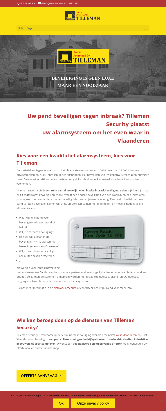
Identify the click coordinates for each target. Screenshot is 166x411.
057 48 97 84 (27, 3)
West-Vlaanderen (126, 335)
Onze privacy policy (93, 403)
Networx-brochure (65, 288)
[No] (161, 401)
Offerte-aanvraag (39, 375)
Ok (61, 403)
